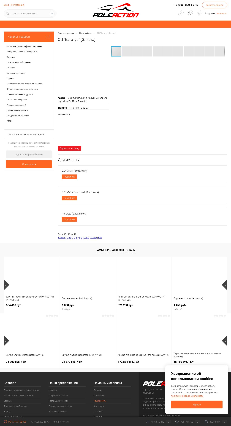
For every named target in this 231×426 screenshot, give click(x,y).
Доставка (98, 411)
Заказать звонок (214, 5)
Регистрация (17, 5)
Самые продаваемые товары (116, 250)
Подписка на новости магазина (26, 134)
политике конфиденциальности (187, 396)
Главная (97, 390)
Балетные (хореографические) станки (21, 390)
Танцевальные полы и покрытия (19, 395)
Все (100, 237)
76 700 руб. (16, 361)
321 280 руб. (126, 304)
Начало (61, 237)
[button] (127, 51)
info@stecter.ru (61, 422)
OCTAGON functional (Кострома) (80, 192)
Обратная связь (15, 422)
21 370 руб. (72, 361)
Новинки (53, 390)
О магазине (99, 395)
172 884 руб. (128, 361)
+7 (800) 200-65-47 (40, 422)
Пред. (70, 237)
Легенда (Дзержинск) (74, 213)
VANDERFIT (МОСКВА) (74, 170)
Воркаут (7, 411)
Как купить (99, 406)
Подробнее (69, 176)
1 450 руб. (199, 306)
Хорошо (197, 404)
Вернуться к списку (69, 148)
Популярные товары (58, 395)
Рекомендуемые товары (60, 406)
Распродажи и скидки (59, 401)
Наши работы (100, 401)
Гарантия (98, 417)
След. (86, 237)
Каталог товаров (29, 37)
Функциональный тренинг (16, 406)
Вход (6, 5)
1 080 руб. (88, 306)
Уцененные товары (57, 411)
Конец (93, 237)
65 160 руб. (183, 361)
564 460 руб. (14, 304)
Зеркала (8, 401)
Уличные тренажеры (13, 417)
